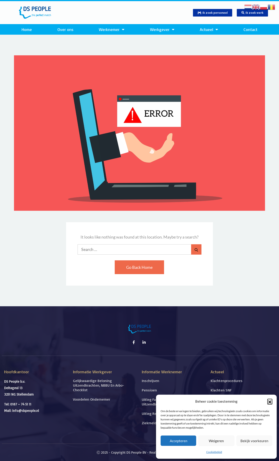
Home (27, 29)
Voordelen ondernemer (91, 399)
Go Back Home (139, 267)
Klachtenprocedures (227, 380)
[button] (270, 401)
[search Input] (139, 249)
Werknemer (111, 29)
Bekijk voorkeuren (254, 441)
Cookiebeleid (214, 452)
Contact (250, 29)
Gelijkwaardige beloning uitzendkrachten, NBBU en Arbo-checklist (98, 385)
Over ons (65, 29)
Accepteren (178, 441)
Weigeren (216, 441)
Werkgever (162, 29)
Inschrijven (150, 380)
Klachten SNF (221, 390)
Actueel (209, 29)
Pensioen (149, 390)
